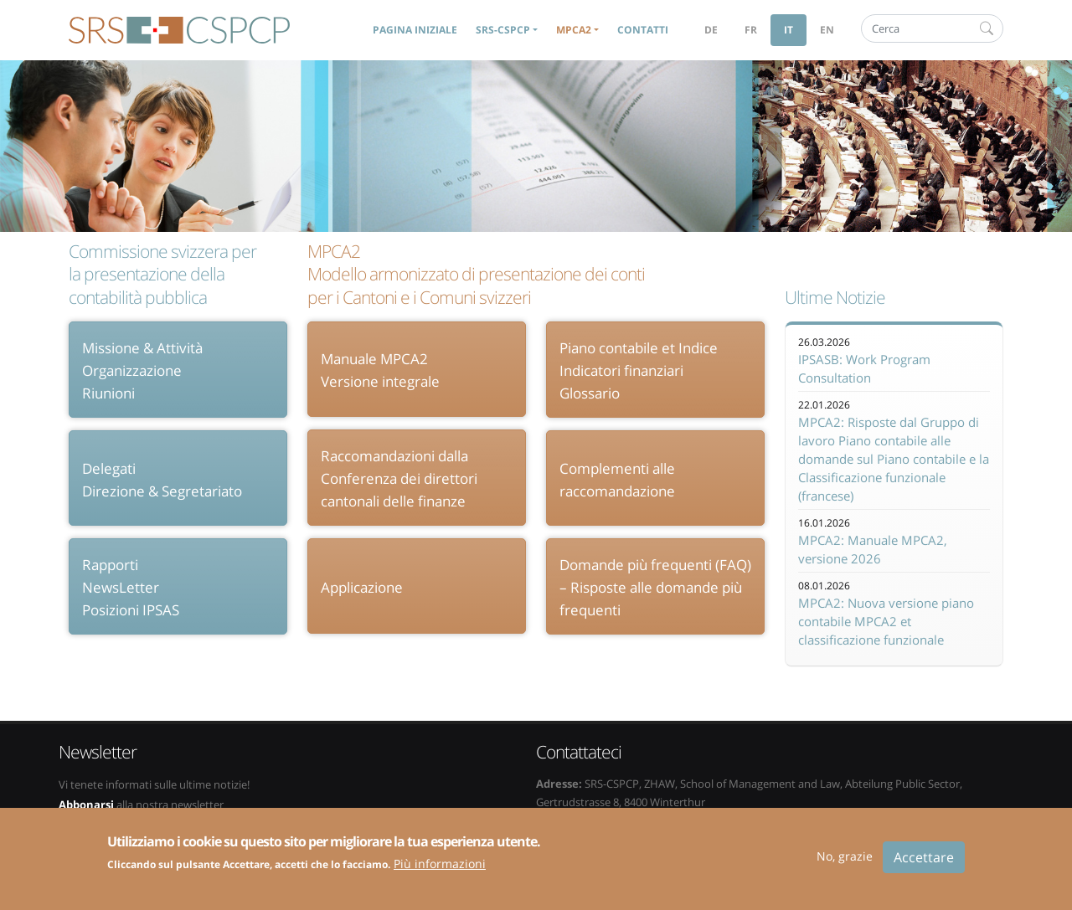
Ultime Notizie (835, 297)
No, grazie (845, 864)
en (827, 30)
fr (751, 30)
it (788, 30)
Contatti (642, 30)
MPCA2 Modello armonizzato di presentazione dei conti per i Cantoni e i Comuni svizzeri (476, 274)
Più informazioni (440, 873)
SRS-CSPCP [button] (503, 30)
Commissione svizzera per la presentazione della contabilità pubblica (162, 274)
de (711, 30)
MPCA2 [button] (573, 30)
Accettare (924, 865)
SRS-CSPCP (179, 30)
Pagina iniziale (415, 30)
